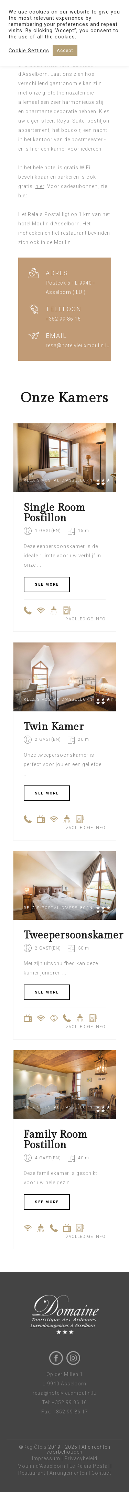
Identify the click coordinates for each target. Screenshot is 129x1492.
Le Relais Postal (89, 1466)
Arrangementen (68, 1473)
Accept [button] (65, 50)
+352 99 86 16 (69, 1402)
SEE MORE (47, 584)
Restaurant (31, 1473)
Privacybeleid (80, 1458)
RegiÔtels (35, 1447)
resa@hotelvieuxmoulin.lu (65, 1393)
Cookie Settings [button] (29, 50)
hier (39, 186)
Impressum (46, 1458)
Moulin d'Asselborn (41, 1466)
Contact (101, 1473)
